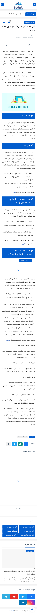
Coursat (11, 611)
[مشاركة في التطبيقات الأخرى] (8, 444)
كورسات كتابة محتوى (27, 535)
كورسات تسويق (29, 531)
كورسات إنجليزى (28, 527)
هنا (15, 192)
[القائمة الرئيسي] (34, 4)
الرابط (23, 244)
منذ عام (32, 569)
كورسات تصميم (12, 531)
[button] (26, 444)
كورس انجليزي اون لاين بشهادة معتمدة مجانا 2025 (19, 573)
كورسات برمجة (12, 527)
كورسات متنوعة (29, 22)
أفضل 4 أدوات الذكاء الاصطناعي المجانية (12, 14)
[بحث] (2, 4)
